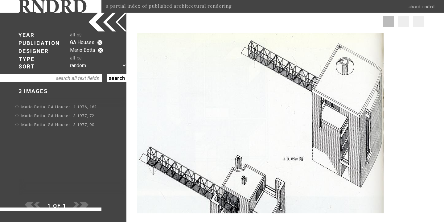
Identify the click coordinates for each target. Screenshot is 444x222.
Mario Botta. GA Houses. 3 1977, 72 (57, 115)
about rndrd (422, 7)
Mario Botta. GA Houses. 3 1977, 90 (57, 124)
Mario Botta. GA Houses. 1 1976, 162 (59, 107)
